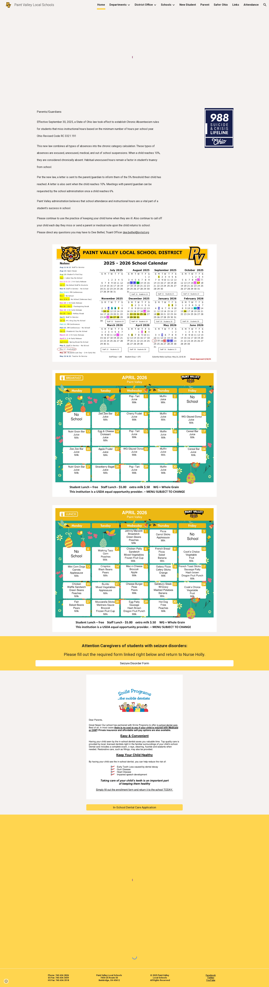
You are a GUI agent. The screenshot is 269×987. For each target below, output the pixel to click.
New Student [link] (187, 4)
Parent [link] (204, 4)
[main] (118, 172)
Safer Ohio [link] (221, 4)
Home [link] (101, 4)
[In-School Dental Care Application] (134, 807)
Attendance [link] (251, 4)
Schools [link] (166, 4)
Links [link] (235, 4)
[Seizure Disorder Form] (134, 663)
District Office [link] (144, 4)
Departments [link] (118, 4)
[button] (265, 5)
